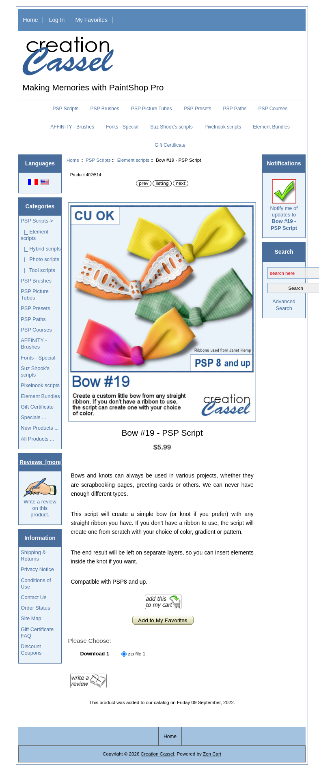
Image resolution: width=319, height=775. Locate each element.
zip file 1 (136, 653)
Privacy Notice (37, 569)
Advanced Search (283, 304)
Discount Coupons (31, 649)
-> (37, 221)
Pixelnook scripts (223, 127)
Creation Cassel (157, 753)
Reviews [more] (41, 462)
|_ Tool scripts (38, 270)
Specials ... (33, 417)
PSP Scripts (98, 160)
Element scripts (133, 160)
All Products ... (37, 439)
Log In (57, 20)
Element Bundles (271, 127)
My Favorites (91, 20)
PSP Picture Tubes (151, 108)
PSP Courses (273, 108)
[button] (248, 209)
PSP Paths (235, 108)
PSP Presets (197, 108)
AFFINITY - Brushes (72, 127)
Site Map (31, 618)
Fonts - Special (122, 127)
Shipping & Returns (33, 555)
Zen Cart (212, 753)
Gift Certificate (170, 145)
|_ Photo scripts (40, 259)
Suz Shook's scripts (171, 127)
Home (30, 20)
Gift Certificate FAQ (37, 632)
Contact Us (33, 597)
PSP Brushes (105, 108)
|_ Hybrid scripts (40, 249)
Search (283, 251)
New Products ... (40, 428)
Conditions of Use (36, 583)
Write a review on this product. (40, 498)
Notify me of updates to (284, 205)
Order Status (35, 608)
